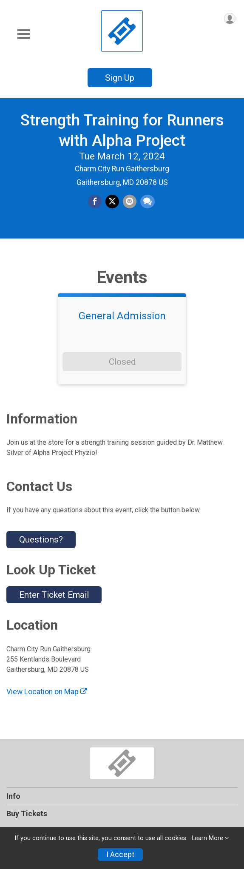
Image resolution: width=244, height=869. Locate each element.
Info (13, 796)
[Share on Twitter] (112, 201)
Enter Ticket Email (54, 595)
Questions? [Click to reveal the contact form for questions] (41, 539)
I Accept (120, 854)
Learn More (207, 838)
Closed (122, 362)
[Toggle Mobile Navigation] (23, 34)
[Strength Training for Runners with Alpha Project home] (122, 30)
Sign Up (119, 78)
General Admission (122, 315)
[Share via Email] (129, 201)
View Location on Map (46, 691)
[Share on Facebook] (95, 201)
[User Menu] (229, 18)
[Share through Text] (147, 201)
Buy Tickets (26, 813)
